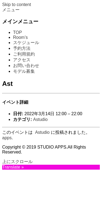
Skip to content (16, 4)
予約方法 (21, 48)
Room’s (20, 37)
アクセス (21, 59)
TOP (17, 32)
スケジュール (26, 42)
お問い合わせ (26, 65)
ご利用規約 (24, 54)
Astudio (40, 119)
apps (7, 137)
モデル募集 (24, 71)
